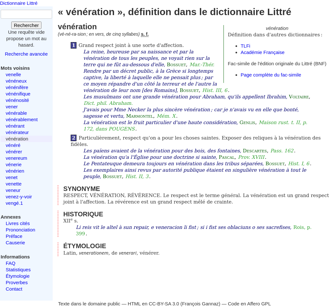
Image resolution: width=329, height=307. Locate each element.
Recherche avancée (26, 54)
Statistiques (18, 269)
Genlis (247, 122)
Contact (14, 289)
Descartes (255, 151)
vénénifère (17, 87)
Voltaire (299, 97)
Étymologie (18, 276)
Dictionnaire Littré (19, 3)
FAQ (10, 263)
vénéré (13, 145)
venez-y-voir (19, 196)
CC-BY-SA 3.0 (164, 303)
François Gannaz (200, 303)
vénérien (15, 171)
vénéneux (16, 81)
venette (14, 183)
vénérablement (22, 119)
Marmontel (139, 116)
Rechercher (26, 25)
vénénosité (17, 100)
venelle (13, 74)
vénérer (14, 151)
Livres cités (18, 223)
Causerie (15, 242)
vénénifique (18, 93)
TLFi (245, 46)
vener (12, 106)
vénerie (14, 164)
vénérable (16, 113)
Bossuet (176, 65)
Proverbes (17, 282)
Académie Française (263, 52)
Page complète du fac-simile (271, 74)
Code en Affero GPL (249, 303)
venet (12, 177)
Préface (14, 236)
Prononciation (20, 229)
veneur (13, 190)
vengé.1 (14, 203)
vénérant (15, 126)
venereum (16, 158)
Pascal (227, 157)
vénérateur (17, 132)
